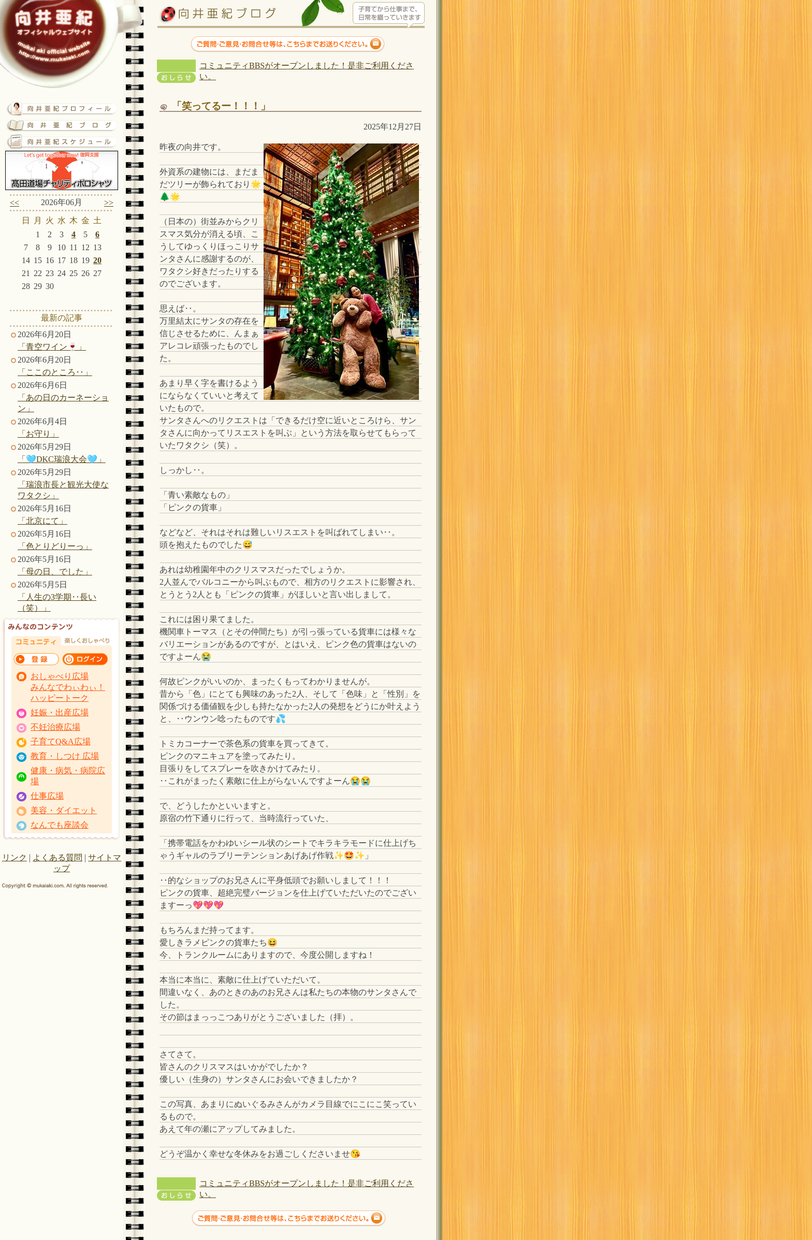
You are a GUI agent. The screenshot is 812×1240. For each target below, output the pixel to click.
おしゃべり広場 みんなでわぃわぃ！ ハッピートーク (68, 687)
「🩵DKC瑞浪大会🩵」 (62, 459)
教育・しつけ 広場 (65, 756)
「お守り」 (38, 433)
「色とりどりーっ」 (55, 546)
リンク (14, 857)
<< (14, 202)
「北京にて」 (42, 520)
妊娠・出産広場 (60, 712)
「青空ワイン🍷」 (52, 346)
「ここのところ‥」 (55, 372)
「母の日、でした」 (55, 571)
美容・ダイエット (64, 810)
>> (108, 202)
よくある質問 (57, 857)
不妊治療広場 (55, 727)
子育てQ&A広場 (61, 741)
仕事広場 (47, 795)
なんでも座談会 (60, 824)
